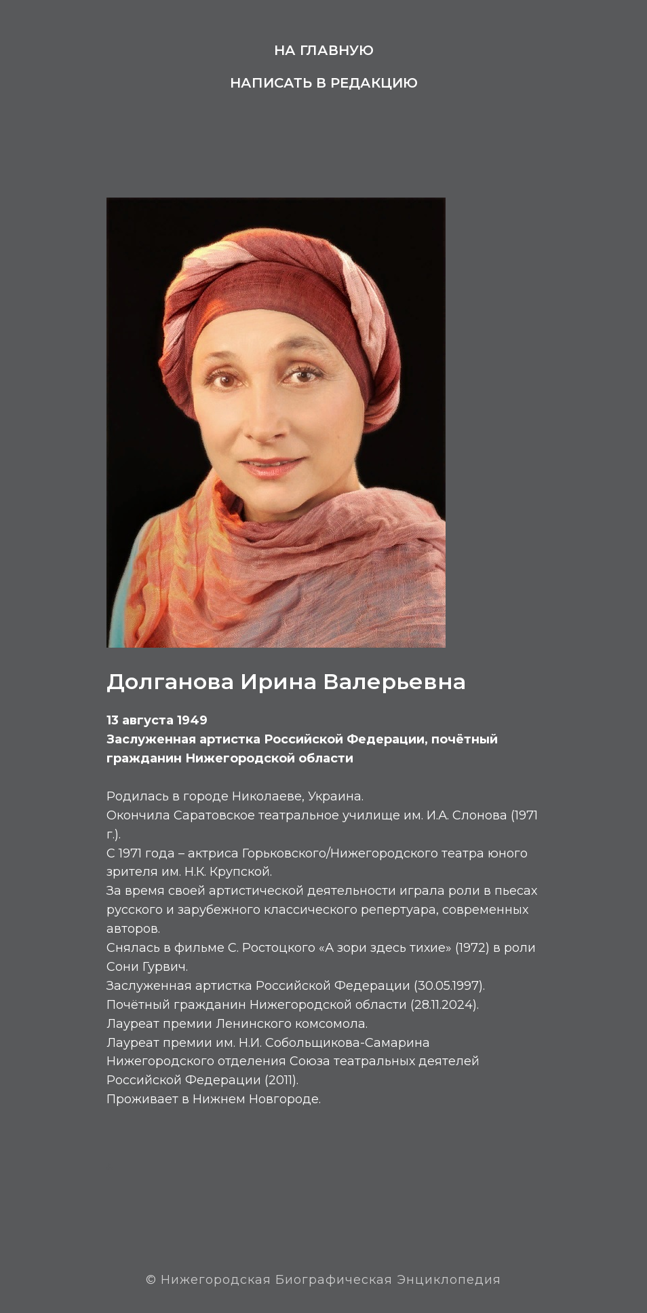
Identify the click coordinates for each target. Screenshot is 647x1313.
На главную (324, 50)
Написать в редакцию (324, 83)
